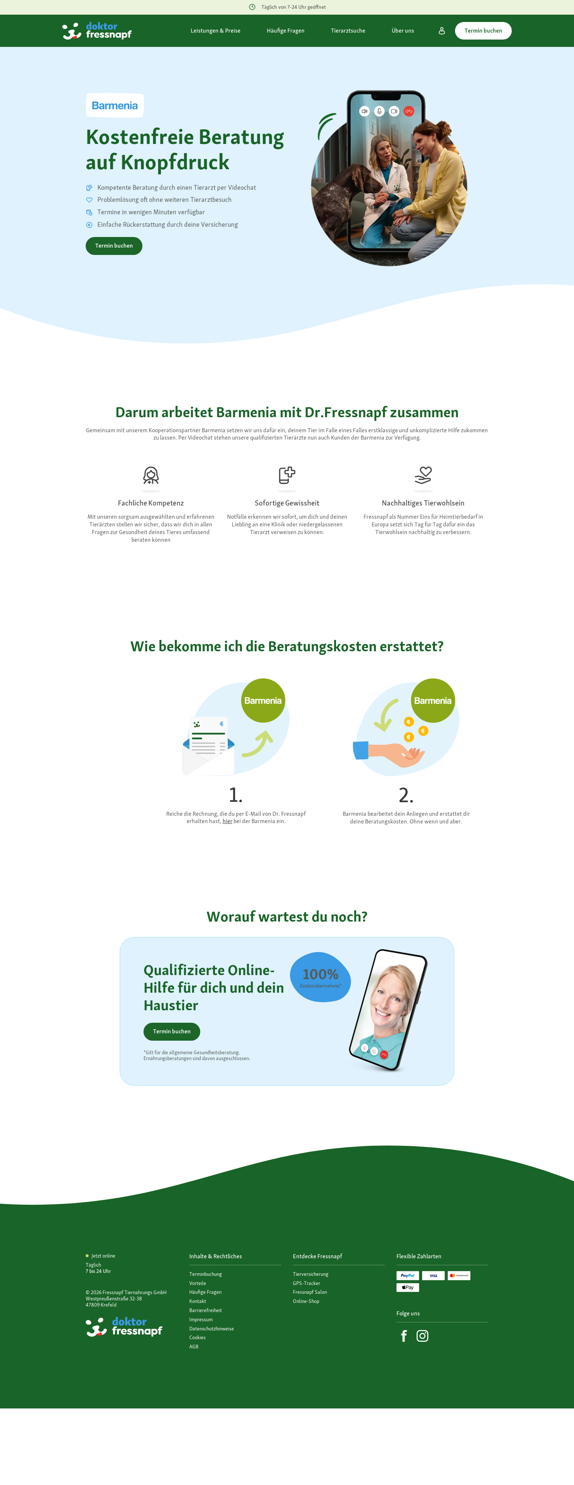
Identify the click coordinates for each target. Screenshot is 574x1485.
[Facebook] (404, 1336)
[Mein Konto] (441, 30)
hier (227, 821)
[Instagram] (422, 1336)
